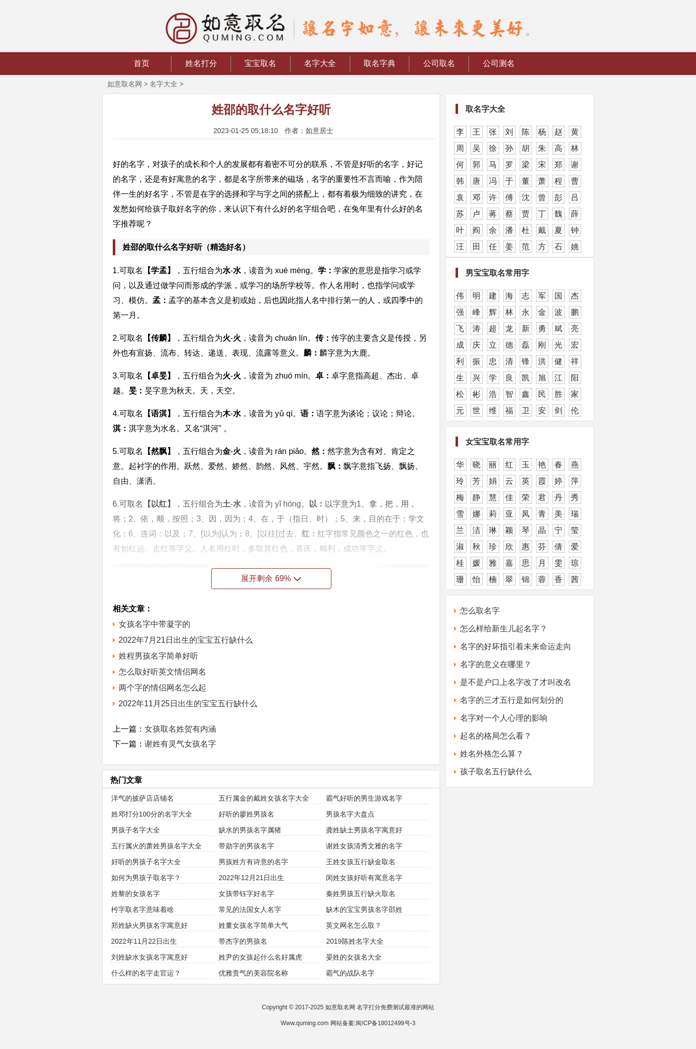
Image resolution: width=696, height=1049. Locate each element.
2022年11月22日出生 (144, 941)
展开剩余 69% (271, 578)
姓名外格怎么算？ (492, 753)
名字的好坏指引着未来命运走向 (515, 646)
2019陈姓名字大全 (354, 941)
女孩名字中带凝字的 (154, 624)
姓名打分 (201, 63)
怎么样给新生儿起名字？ (503, 628)
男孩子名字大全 (135, 830)
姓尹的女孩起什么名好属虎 (260, 957)
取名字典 (379, 63)
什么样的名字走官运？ (146, 973)
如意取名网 (124, 84)
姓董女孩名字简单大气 (253, 925)
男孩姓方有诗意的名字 (253, 862)
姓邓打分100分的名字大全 (151, 814)
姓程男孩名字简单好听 (158, 656)
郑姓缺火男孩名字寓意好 (149, 925)
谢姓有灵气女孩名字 (180, 744)
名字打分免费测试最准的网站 (395, 1007)
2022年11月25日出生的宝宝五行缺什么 (188, 703)
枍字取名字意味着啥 (142, 909)
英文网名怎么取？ (354, 925)
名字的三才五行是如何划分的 (511, 700)
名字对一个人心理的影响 (503, 718)
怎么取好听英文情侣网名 (162, 672)
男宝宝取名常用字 (497, 273)
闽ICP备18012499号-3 (385, 1023)
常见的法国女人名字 (250, 909)
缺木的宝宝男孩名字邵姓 (364, 909)
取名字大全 (485, 109)
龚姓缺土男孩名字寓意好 (364, 830)
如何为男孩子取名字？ (146, 878)
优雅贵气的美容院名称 (253, 973)
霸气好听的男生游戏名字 (364, 798)
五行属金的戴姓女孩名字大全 (264, 798)
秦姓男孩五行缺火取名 (360, 894)
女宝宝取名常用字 (497, 442)
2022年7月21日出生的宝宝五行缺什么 (186, 640)
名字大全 (320, 63)
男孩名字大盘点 (350, 814)
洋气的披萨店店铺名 (142, 798)
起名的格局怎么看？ (496, 736)
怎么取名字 (480, 610)
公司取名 (439, 63)
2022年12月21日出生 (251, 878)
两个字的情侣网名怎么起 (162, 687)
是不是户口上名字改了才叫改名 (515, 682)
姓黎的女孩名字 (135, 894)
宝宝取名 (260, 63)
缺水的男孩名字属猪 (250, 830)
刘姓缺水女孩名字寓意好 (149, 957)
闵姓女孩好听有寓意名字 (364, 878)
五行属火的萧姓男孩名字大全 (156, 846)
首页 (142, 63)
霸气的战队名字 (350, 973)
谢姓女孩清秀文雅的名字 (364, 846)
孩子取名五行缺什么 (496, 771)
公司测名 (499, 63)
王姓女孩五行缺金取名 (360, 862)
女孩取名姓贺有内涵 (180, 729)
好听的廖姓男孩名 (246, 814)
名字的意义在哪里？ (496, 664)
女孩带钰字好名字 (246, 894)
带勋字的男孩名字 (246, 846)
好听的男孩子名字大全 (146, 862)
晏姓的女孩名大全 (354, 957)
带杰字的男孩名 (243, 941)
